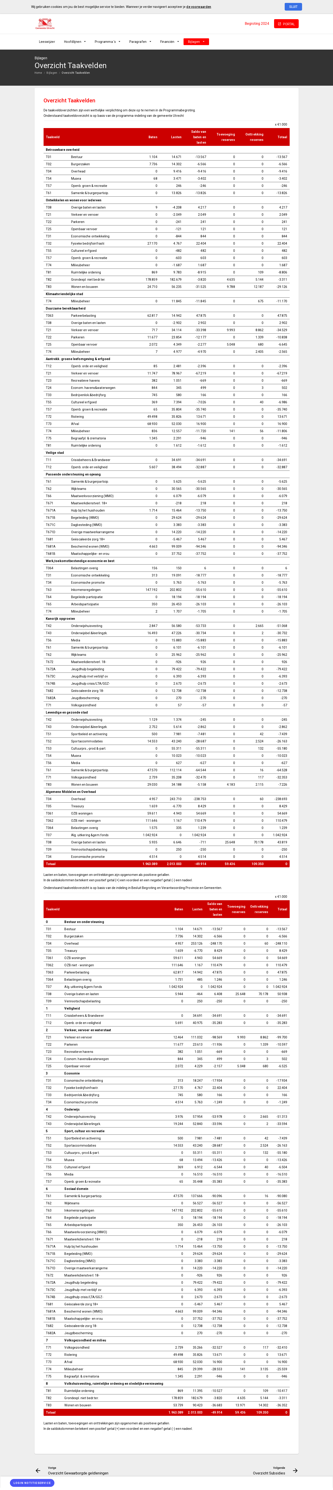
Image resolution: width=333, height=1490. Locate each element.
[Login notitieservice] (32, 1483)
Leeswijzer (47, 42)
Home (38, 72)
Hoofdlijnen (72, 42)
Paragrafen (138, 42)
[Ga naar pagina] (271, 41)
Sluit (293, 7)
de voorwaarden (198, 7)
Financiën (167, 42)
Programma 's (105, 42)
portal (289, 24)
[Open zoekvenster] (294, 41)
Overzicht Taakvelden (76, 72)
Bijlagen (194, 42)
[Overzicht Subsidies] (283, 41)
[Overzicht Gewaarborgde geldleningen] (260, 41)
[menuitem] (47, 41)
